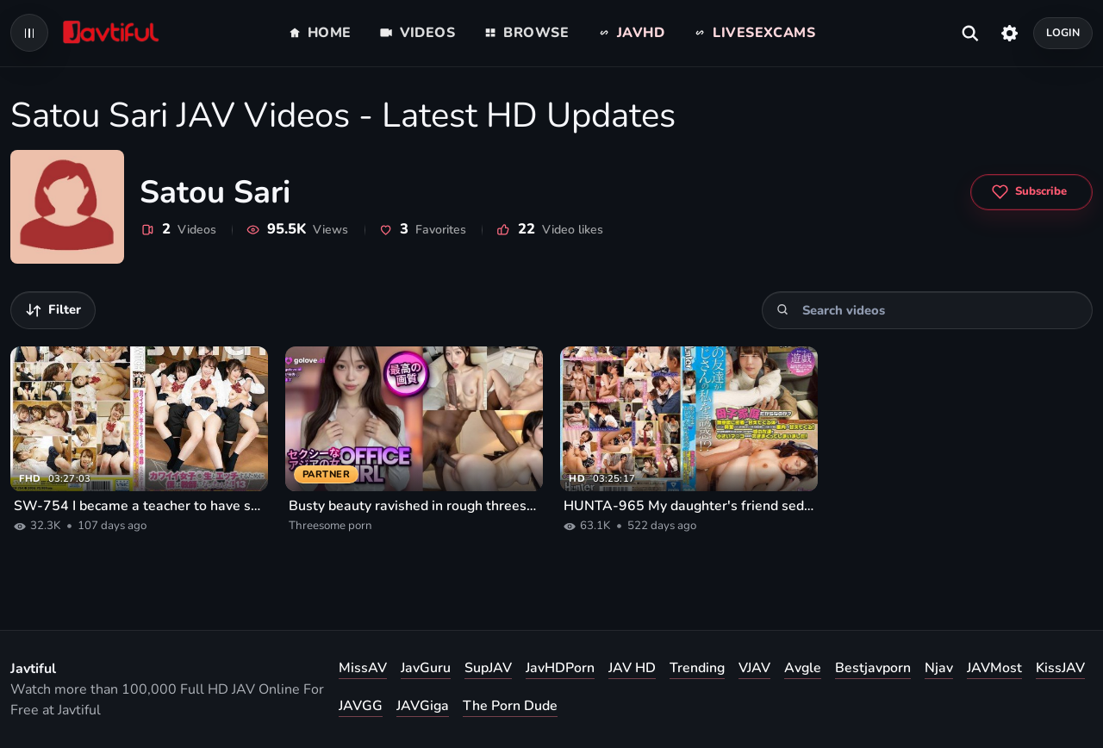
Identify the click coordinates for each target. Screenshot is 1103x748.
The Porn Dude (510, 705)
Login (1063, 32)
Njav (939, 667)
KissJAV (1060, 667)
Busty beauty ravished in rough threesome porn (414, 505)
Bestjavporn (873, 667)
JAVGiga (422, 705)
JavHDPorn (560, 667)
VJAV (754, 667)
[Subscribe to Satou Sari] (1031, 192)
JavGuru (426, 667)
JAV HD (632, 667)
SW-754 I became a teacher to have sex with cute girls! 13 (139, 505)
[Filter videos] (53, 310)
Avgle (802, 667)
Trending (697, 667)
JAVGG (361, 705)
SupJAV (488, 667)
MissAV (363, 667)
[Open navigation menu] (29, 33)
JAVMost (994, 667)
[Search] (783, 309)
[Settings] (1009, 33)
